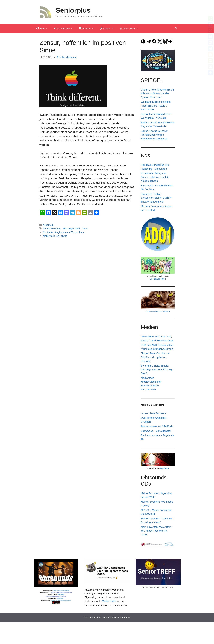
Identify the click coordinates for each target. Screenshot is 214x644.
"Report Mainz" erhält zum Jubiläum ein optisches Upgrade (155, 357)
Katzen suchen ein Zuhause (158, 311)
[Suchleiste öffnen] (176, 28)
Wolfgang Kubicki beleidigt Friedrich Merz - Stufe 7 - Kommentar (156, 105)
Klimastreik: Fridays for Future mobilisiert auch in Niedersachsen (155, 177)
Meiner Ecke (109, 601)
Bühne (46, 228)
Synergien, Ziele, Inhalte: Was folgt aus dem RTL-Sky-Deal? (157, 369)
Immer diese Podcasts (153, 413)
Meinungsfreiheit (71, 228)
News (85, 228)
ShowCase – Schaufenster (156, 430)
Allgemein (48, 225)
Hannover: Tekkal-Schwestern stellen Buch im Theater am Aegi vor (156, 198)
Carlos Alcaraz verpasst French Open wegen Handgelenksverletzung (154, 135)
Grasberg (56, 228)
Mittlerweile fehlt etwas (55, 235)
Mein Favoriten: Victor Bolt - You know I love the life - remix (156, 531)
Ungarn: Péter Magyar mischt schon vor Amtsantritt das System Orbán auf (157, 93)
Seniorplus (73, 10)
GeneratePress (122, 617)
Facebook (164, 468)
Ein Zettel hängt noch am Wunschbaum (64, 232)
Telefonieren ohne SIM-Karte (157, 426)
